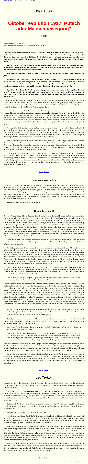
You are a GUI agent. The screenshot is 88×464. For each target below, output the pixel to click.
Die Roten (10, 0)
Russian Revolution (31, 0)
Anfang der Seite (44, 172)
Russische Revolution (20, 0)
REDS (5, 0)
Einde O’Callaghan (28, 45)
